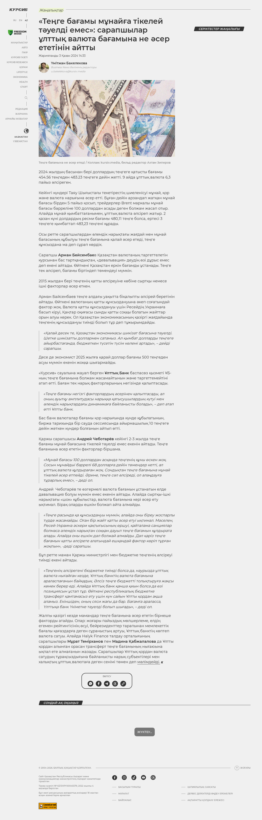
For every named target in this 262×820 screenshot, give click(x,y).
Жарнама (21, 114)
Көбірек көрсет (144, 732)
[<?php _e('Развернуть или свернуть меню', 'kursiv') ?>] (26, 131)
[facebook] (114, 777)
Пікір (25, 52)
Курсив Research (17, 62)
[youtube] (143, 777)
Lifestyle (22, 72)
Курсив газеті (19, 57)
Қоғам (23, 67)
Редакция (21, 109)
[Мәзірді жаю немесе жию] (26, 98)
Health (23, 82)
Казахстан (21, 137)
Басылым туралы (129, 787)
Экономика (20, 77)
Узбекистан (20, 141)
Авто (25, 47)
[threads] (153, 777)
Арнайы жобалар (16, 119)
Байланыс (124, 800)
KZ (26, 20)
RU (14, 20)
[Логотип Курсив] (18, 9)
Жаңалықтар (19, 42)
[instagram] (124, 777)
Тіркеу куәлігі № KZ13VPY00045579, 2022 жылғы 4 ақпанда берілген (66, 787)
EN (20, 20)
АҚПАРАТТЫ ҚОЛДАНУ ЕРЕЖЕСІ (205, 800)
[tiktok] (133, 777)
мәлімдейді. (148, 662)
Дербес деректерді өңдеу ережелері (210, 794)
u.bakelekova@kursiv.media (68, 71)
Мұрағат (123, 794)
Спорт (24, 87)
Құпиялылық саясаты (201, 787)
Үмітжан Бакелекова (69, 63)
